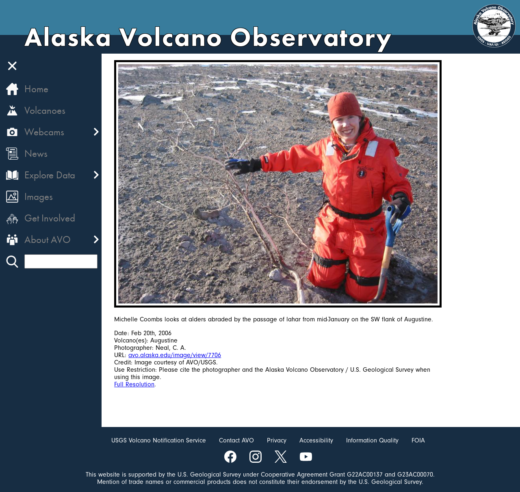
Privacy (276, 440)
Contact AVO (236, 440)
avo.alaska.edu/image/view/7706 (175, 355)
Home (36, 88)
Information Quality (372, 440)
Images (38, 196)
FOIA (418, 440)
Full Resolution (135, 384)
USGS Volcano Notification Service (158, 440)
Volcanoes (44, 110)
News (36, 153)
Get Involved (49, 218)
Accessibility (316, 440)
